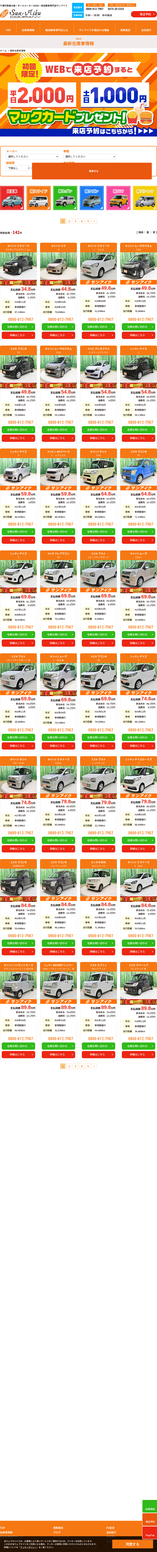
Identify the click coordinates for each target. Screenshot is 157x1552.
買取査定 (125, 30)
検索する (141, 166)
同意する (132, 1544)
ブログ (57, 1532)
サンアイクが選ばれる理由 (94, 30)
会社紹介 (146, 30)
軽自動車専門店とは (56, 30)
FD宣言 (110, 1528)
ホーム (3, 50)
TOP (8, 30)
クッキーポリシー (28, 1547)
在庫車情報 (28, 30)
